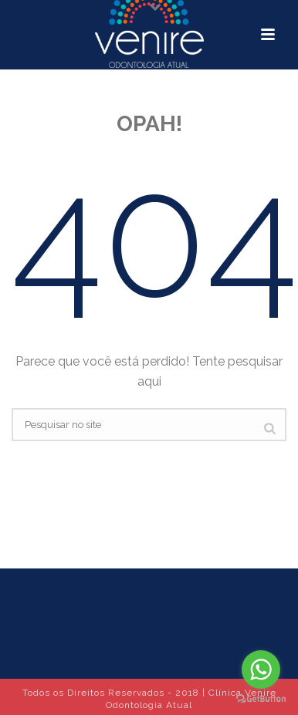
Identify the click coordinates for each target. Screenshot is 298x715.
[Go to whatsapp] (261, 669)
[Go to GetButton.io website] (261, 699)
